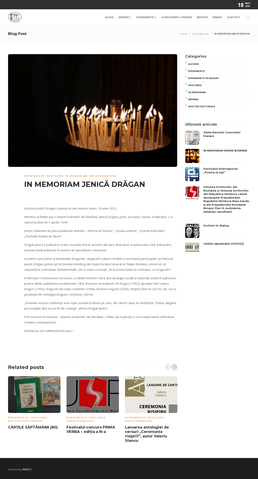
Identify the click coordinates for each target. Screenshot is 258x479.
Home (183, 33)
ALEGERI (193, 64)
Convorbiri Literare (176, 17)
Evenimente (145, 17)
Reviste (202, 17)
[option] (34, 404)
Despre (124, 17)
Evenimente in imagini (203, 78)
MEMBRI (193, 99)
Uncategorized (200, 33)
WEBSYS (26, 469)
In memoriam (76, 176)
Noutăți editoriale (25, 421)
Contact (233, 17)
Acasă (109, 17)
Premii (217, 17)
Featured (55, 176)
